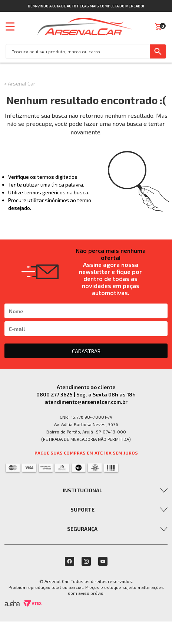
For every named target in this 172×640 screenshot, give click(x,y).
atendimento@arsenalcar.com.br (86, 402)
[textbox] (78, 51)
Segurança (82, 529)
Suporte (82, 509)
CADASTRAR (86, 351)
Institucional (82, 490)
